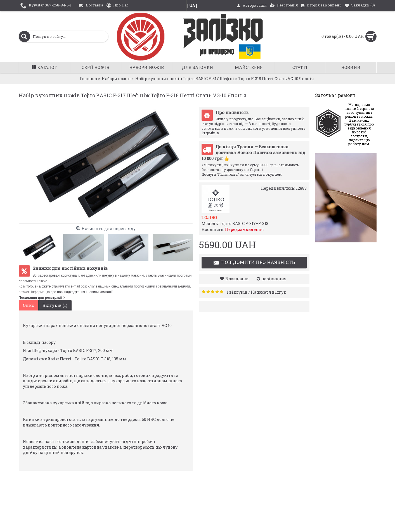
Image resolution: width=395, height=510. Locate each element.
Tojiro (209, 217)
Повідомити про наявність (254, 262)
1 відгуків (237, 292)
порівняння (274, 278)
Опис (28, 305)
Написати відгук (268, 292)
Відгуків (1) (54, 305)
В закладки (237, 278)
